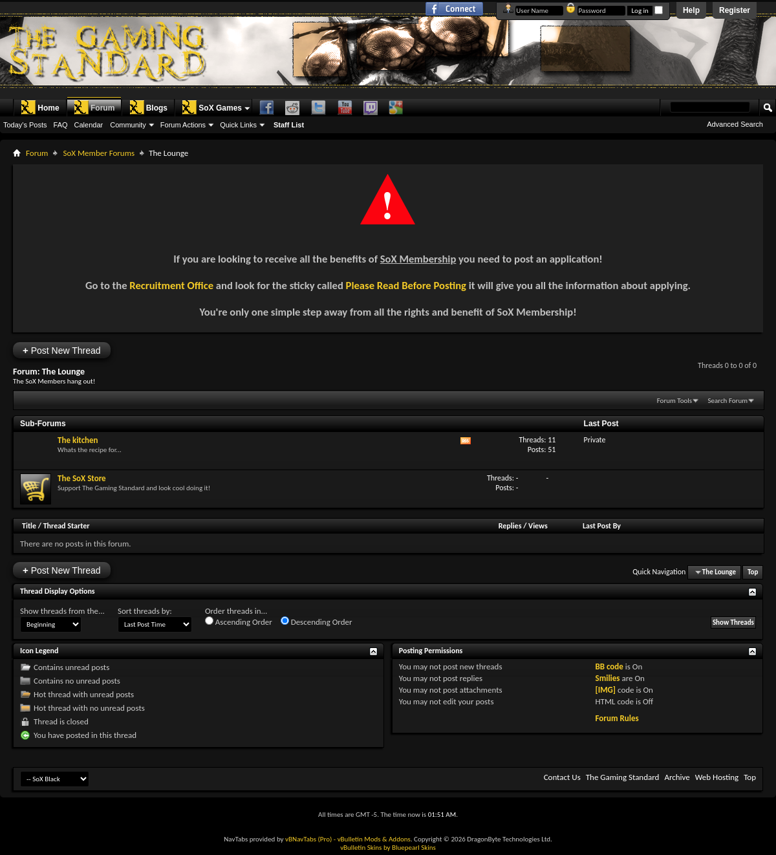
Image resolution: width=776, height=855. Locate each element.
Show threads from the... (62, 611)
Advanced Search (735, 124)
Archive (676, 777)
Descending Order (316, 621)
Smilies (607, 678)
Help (691, 10)
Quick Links (238, 125)
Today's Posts (25, 125)
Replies (510, 525)
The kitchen (78, 440)
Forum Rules (616, 718)
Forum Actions (183, 125)
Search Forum (728, 400)
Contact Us (562, 777)
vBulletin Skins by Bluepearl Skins (388, 847)
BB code (609, 666)
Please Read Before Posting (406, 285)
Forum (94, 107)
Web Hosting (716, 777)
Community (128, 125)
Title (29, 525)
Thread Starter (66, 525)
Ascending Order (238, 621)
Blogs (148, 107)
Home (40, 107)
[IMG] (605, 690)
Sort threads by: (145, 611)
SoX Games (212, 107)
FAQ (61, 125)
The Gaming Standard (623, 777)
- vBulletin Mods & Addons (372, 839)
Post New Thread (62, 350)
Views (538, 525)
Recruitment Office (171, 285)
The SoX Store (82, 478)
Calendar (88, 125)
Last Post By (602, 525)
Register (734, 10)
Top (753, 572)
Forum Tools (674, 400)
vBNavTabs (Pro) (308, 839)
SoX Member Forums (99, 153)
